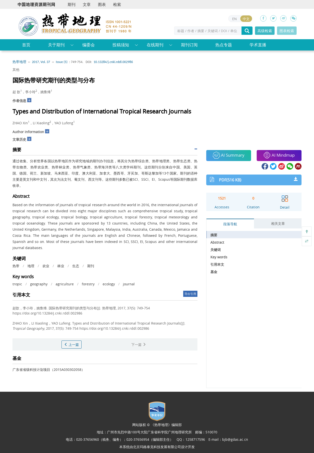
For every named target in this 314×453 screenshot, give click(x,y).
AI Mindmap (279, 155)
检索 (117, 4)
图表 (102, 4)
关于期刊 (56, 45)
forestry (88, 284)
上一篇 (71, 344)
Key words (218, 257)
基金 (213, 271)
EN (234, 18)
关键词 (215, 249)
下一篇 (138, 344)
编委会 (88, 45)
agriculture (65, 284)
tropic (17, 284)
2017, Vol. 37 (41, 62)
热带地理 (19, 62)
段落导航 (230, 224)
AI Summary (228, 155)
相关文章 (278, 223)
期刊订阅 (189, 45)
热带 (15, 266)
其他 (15, 69)
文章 (87, 4)
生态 (75, 266)
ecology (109, 284)
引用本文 (217, 264)
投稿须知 (120, 45)
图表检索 (286, 30)
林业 (60, 266)
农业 (45, 266)
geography (39, 284)
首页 (26, 45)
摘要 (213, 235)
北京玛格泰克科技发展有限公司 (157, 446)
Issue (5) (62, 62)
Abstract (217, 242)
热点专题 (223, 45)
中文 (246, 18)
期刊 (71, 4)
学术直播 (258, 45)
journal (129, 284)
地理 (30, 266)
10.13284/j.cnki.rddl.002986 (113, 62)
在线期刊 (155, 45)
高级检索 (264, 30)
